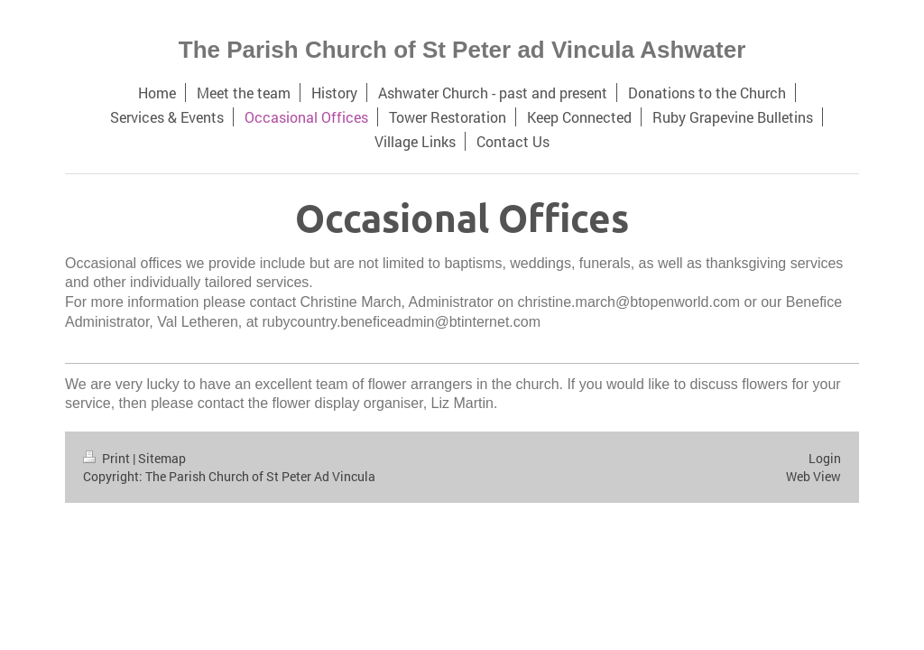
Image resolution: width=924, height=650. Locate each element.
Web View (813, 476)
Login (824, 458)
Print (108, 458)
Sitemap (162, 458)
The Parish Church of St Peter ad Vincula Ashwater (462, 49)
